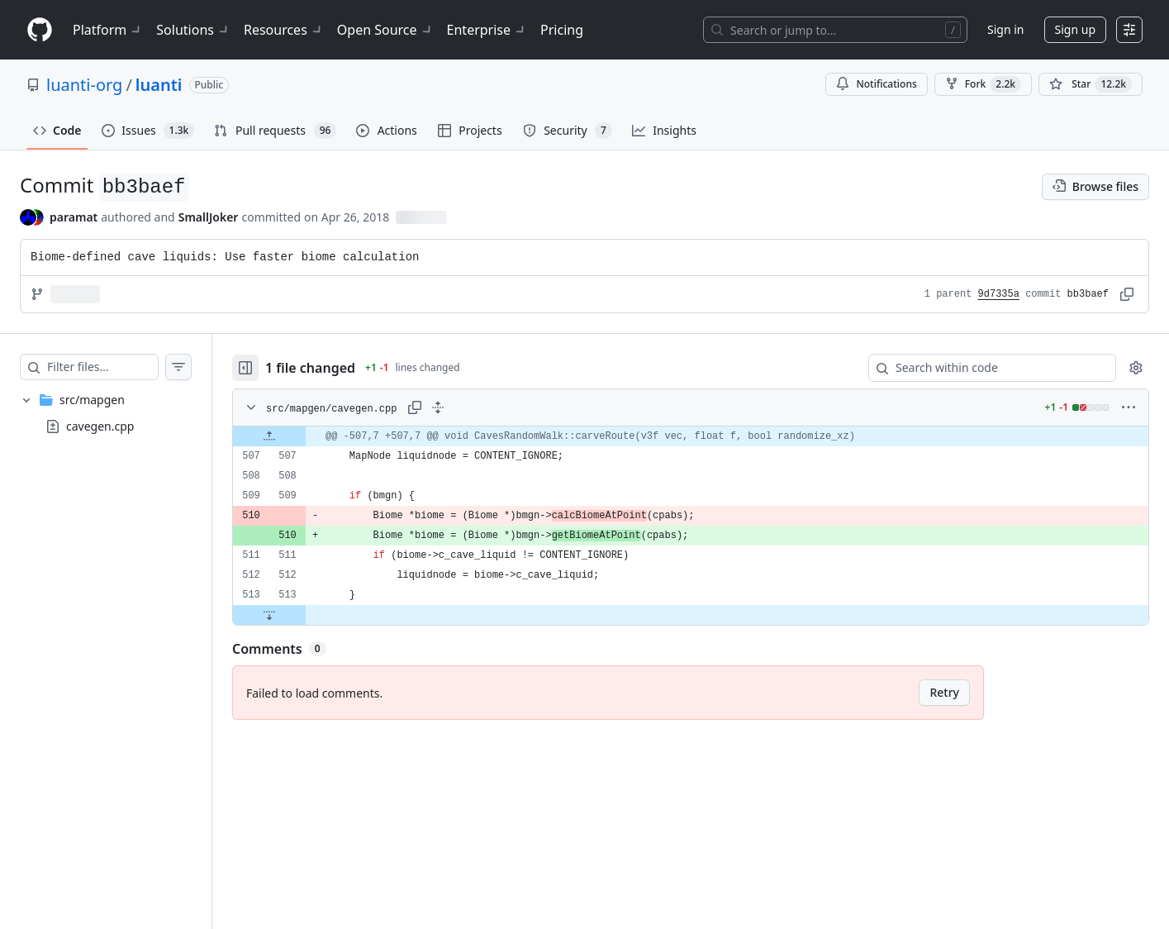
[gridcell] (707, 436)
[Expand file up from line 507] (302, 436)
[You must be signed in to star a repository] (1090, 84)
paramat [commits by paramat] (73, 217)
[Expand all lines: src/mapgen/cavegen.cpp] (470, 407)
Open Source (385, 30)
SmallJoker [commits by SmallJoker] (208, 217)
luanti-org (84, 85)
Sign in (1005, 29)
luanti (159, 85)
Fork (983, 84)
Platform (108, 30)
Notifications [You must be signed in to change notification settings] (876, 84)
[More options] (1128, 407)
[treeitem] (122, 413)
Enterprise (487, 30)
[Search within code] (984, 368)
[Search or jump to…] (835, 29)
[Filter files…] (119, 367)
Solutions (193, 30)
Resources (284, 30)
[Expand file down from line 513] (302, 615)
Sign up (1075, 29)
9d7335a (998, 294)
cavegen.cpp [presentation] (100, 426)
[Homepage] (39, 30)
